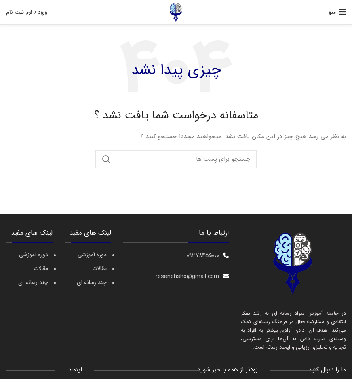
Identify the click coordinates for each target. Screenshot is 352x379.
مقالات (41, 269)
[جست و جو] (176, 159)
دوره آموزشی (33, 255)
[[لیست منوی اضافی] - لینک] (175, 255)
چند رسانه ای (33, 283)
